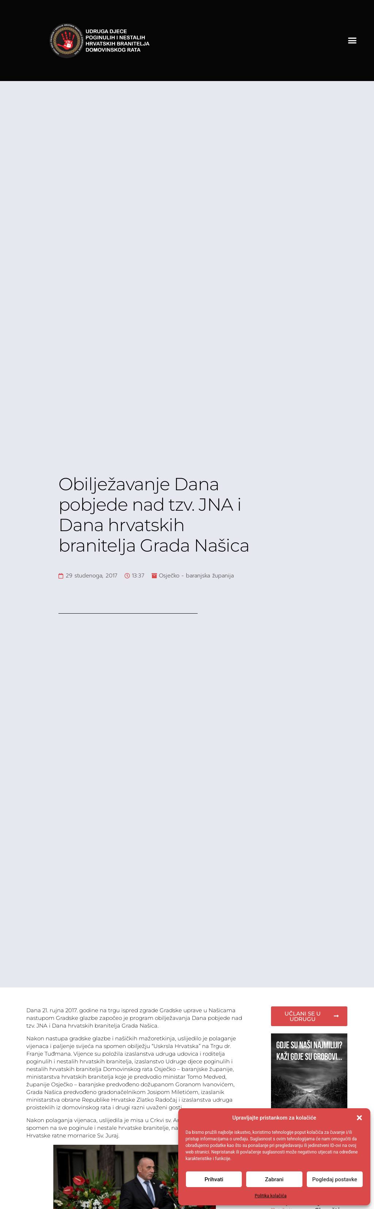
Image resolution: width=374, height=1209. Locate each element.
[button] (359, 1117)
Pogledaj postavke (334, 1179)
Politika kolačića (271, 1195)
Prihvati (214, 1179)
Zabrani (274, 1179)
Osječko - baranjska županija (196, 576)
